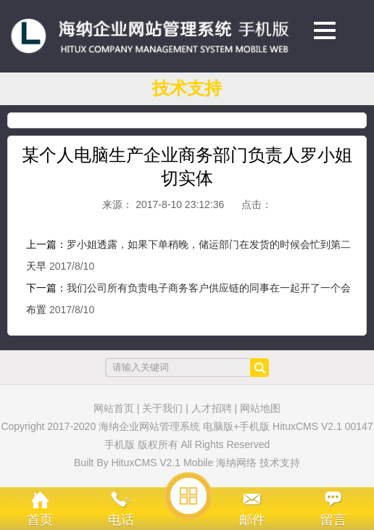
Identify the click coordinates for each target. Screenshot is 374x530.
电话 (121, 519)
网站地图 (260, 408)
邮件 (252, 519)
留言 (333, 519)
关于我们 (162, 408)
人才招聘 (211, 408)
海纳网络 (236, 462)
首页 (40, 519)
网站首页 (114, 408)
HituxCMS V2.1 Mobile (162, 462)
